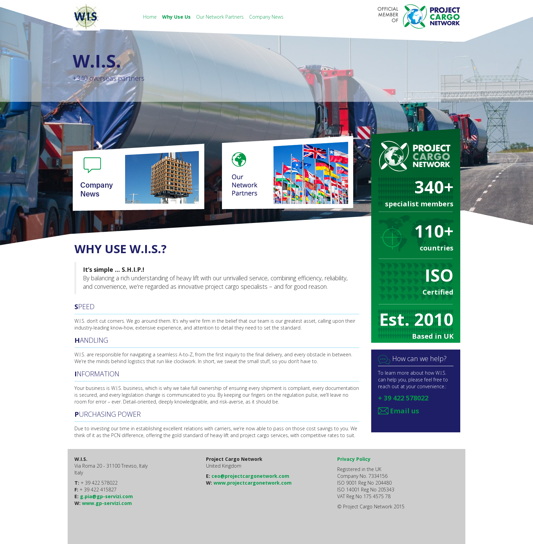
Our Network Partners (220, 17)
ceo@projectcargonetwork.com (250, 476)
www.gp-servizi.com (107, 503)
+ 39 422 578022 (403, 397)
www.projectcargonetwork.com (252, 483)
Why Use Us (177, 17)
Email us (404, 410)
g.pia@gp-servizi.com (106, 496)
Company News (266, 17)
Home (150, 17)
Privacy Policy (354, 459)
